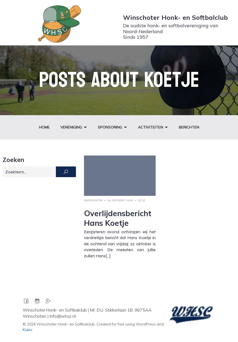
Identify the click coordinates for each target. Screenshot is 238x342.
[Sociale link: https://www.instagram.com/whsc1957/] (39, 300)
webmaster (93, 200)
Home (44, 127)
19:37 (141, 200)
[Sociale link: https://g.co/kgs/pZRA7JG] (50, 300)
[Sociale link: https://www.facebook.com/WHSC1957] (28, 300)
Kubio (27, 329)
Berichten (189, 127)
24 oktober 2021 (120, 200)
